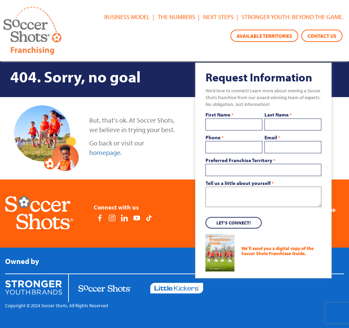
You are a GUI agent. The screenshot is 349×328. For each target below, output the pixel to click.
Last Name (278, 114)
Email (272, 137)
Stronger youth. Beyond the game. (293, 17)
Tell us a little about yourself (240, 183)
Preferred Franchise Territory (240, 160)
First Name (219, 114)
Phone (215, 137)
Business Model (127, 17)
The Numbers (176, 17)
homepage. (105, 152)
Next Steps (218, 17)
